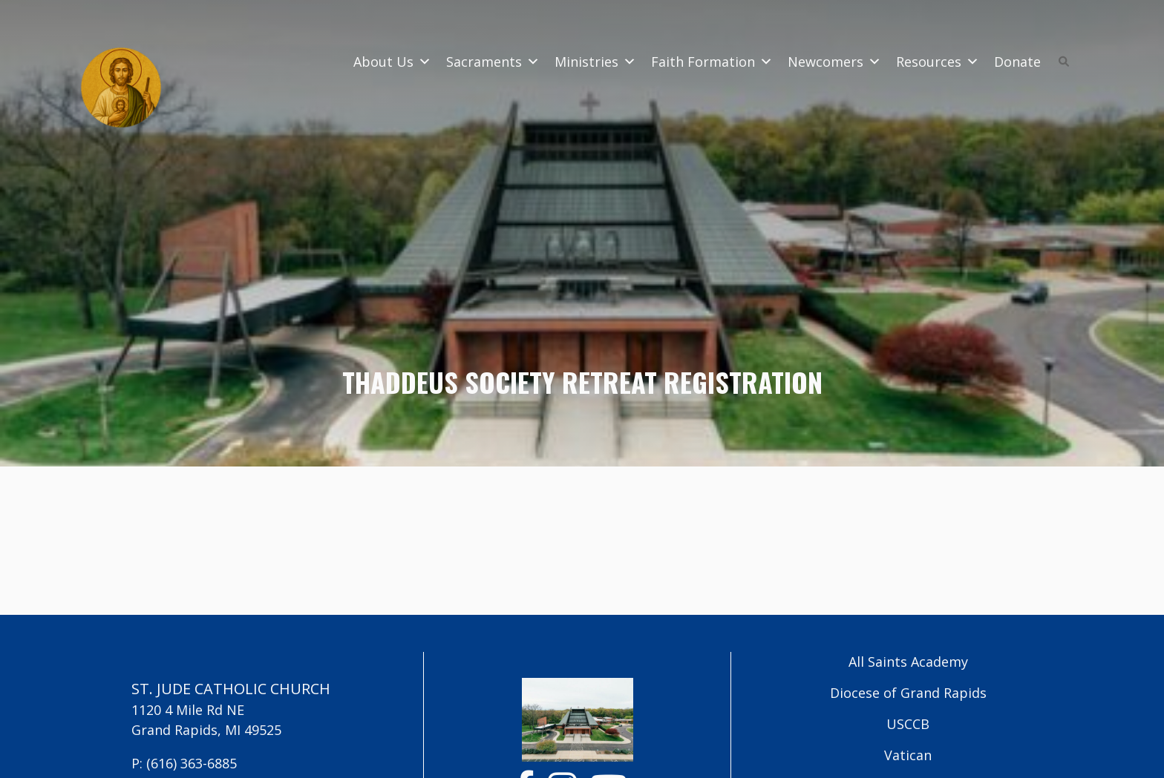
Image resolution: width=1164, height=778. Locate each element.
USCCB (907, 724)
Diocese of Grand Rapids (908, 693)
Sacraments (493, 61)
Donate (1017, 61)
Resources (937, 61)
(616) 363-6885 (191, 763)
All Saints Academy (908, 661)
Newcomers (834, 61)
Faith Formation (712, 61)
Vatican (908, 755)
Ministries (595, 61)
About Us (392, 61)
